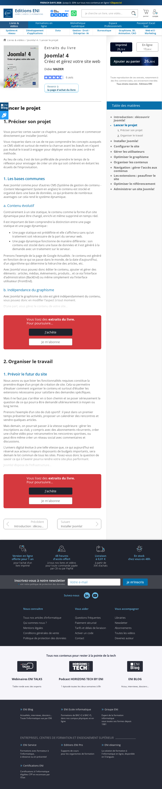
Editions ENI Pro (73, 745)
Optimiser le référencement (134, 183)
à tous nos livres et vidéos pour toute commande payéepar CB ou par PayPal (62, 562)
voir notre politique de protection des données (42, 584)
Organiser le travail (131, 135)
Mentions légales (33, 628)
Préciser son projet (131, 130)
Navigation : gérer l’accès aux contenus (135, 169)
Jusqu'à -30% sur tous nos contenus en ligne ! (81, 2)
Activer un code (84, 633)
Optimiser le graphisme (131, 157)
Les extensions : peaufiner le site (135, 177)
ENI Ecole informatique (77, 709)
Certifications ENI (33, 765)
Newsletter (121, 622)
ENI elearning (113, 745)
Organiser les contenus (131, 162)
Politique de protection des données (44, 638)
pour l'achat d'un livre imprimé (23, 560)
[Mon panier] (146, 13)
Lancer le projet (125, 125)
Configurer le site (126, 146)
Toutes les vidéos (125, 633)
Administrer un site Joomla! (134, 189)
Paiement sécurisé (85, 622)
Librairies (120, 617)
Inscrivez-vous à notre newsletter (39, 582)
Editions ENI (23, 13)
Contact (79, 638)
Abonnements (123, 628)
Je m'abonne (50, 342)
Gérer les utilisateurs (129, 151)
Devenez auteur (124, 638)
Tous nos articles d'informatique (42, 617)
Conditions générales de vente (41, 633)
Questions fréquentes (88, 617)
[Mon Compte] (155, 13)
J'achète (50, 332)
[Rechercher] (134, 13)
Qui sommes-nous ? (35, 622)
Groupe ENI (111, 709)
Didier (54, 69)
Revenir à (61, 88)
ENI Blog (28, 709)
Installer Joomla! (71, 526)
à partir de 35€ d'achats (100, 560)
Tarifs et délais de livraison (90, 628)
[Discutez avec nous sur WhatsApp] (74, 13)
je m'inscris (135, 582)
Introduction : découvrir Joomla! (31, 526)
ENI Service (29, 745)
